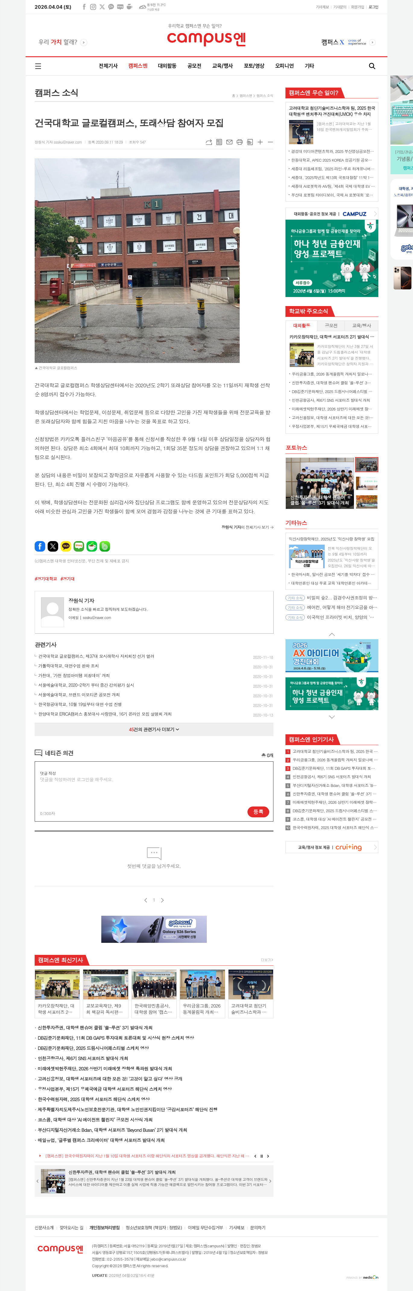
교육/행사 (222, 66)
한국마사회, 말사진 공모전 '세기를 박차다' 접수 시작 (333, 574)
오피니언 (284, 66)
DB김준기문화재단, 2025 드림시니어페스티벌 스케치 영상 (93, 1048)
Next (268, 1156)
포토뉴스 (296, 447)
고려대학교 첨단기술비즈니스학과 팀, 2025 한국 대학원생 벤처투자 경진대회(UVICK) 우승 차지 (335, 751)
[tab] (301, 325)
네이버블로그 (120, 6)
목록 (219, 142)
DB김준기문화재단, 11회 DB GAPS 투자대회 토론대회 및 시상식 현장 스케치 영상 (116, 1038)
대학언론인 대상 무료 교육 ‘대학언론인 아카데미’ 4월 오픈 (333, 583)
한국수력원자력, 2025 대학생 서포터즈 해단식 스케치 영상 (94, 1099)
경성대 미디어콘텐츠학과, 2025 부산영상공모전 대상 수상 (333, 151)
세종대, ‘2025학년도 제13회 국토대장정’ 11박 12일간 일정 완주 (333, 177)
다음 (162, 900)
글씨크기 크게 (260, 142)
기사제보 (322, 7)
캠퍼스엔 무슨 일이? (313, 92)
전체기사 (108, 66)
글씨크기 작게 (270, 142)
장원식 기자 (81, 600)
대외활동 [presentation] (301, 325)
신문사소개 (44, 1228)
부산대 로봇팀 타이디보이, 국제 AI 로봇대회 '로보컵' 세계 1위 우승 (333, 195)
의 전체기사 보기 (245, 527)
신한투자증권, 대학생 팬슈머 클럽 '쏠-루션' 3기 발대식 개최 (95, 1027)
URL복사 (209, 142)
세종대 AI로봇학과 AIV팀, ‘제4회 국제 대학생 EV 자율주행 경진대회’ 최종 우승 (333, 186)
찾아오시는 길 (72, 1228)
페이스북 (84, 6)
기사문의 (339, 7)
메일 (229, 142)
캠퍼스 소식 (265, 95)
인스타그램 (93, 6)
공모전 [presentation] (331, 325)
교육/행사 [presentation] (361, 325)
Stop (262, 1156)
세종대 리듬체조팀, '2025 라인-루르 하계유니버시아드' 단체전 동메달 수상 (333, 169)
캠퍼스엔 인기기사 (311, 739)
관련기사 (45, 644)
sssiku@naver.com (89, 617)
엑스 (102, 6)
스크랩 (250, 142)
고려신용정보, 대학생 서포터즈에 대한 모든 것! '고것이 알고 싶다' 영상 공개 (110, 1079)
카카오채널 (111, 6)
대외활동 (167, 66)
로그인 (373, 7)
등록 (258, 811)
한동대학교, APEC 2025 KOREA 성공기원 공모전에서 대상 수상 (333, 160)
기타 (309, 66)
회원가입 (357, 7)
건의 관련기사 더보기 (154, 729)
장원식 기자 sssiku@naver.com (58, 141)
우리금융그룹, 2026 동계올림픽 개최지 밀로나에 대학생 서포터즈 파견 (333, 374)
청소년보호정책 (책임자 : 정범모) (154, 1228)
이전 (145, 900)
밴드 (104, 546)
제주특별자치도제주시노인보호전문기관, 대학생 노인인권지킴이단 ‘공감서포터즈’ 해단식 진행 (127, 1109)
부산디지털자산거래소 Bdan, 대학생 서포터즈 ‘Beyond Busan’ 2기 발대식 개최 (112, 1130)
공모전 (194, 66)
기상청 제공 (153, 9)
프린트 (240, 142)
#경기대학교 (46, 579)
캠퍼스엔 (137, 66)
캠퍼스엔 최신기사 (60, 960)
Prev (255, 1156)
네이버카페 (129, 6)
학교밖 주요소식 (308, 311)
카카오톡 (66, 546)
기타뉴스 (296, 523)
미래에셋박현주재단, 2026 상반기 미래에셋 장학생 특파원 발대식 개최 (105, 1068)
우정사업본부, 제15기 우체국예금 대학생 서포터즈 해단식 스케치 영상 (105, 1089)
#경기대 (67, 579)
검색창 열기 (372, 66)
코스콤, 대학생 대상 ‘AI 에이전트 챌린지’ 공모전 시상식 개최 (95, 1119)
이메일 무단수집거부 (205, 1228)
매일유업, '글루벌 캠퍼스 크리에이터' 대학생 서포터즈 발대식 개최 (101, 1140)
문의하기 (257, 1228)
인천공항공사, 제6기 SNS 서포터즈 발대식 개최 (83, 1058)
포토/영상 (254, 66)
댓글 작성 (48, 773)
